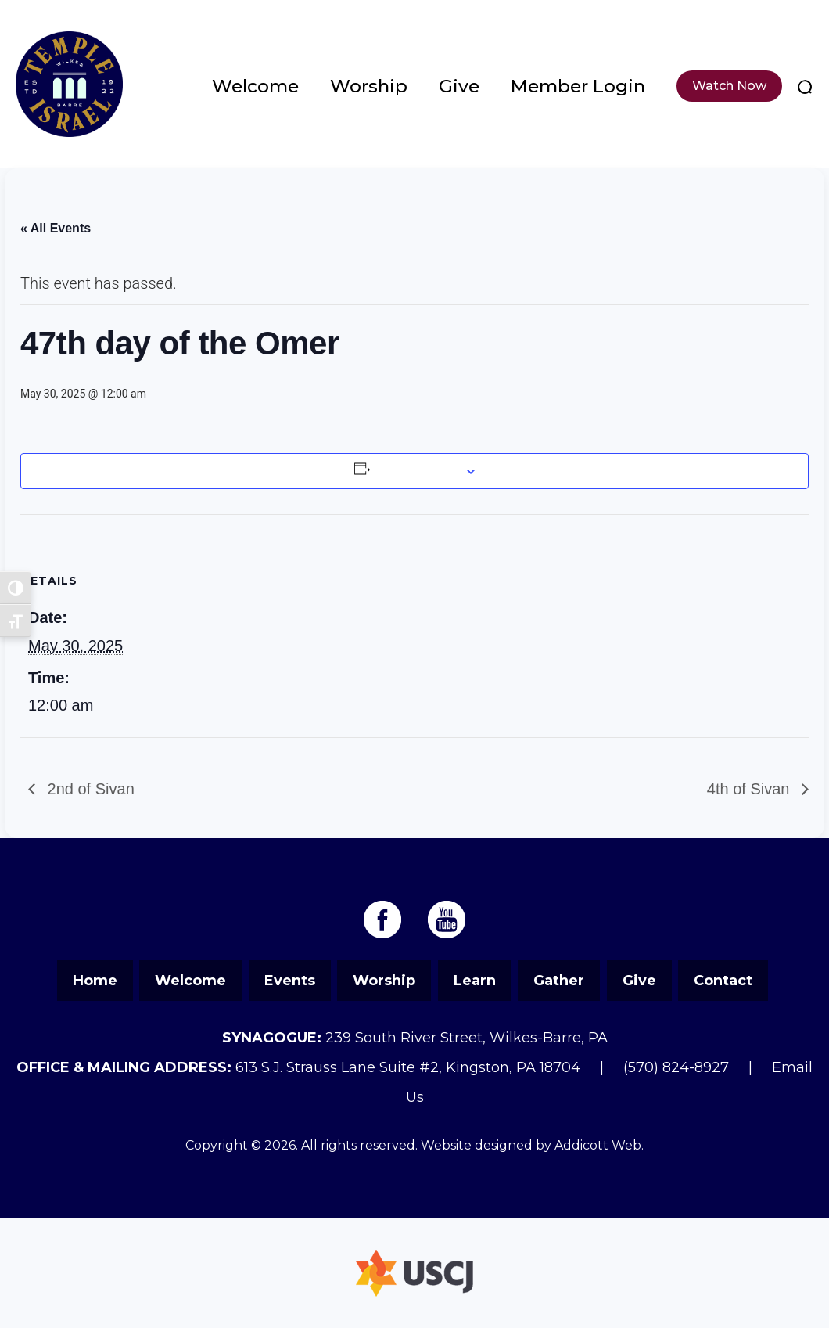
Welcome (255, 86)
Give (459, 86)
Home (95, 980)
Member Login (578, 86)
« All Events (55, 228)
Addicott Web (597, 1145)
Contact (723, 980)
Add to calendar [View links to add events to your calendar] (416, 471)
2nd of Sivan (89, 788)
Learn (475, 980)
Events (289, 980)
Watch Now (729, 85)
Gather (558, 980)
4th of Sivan (750, 788)
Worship (368, 86)
